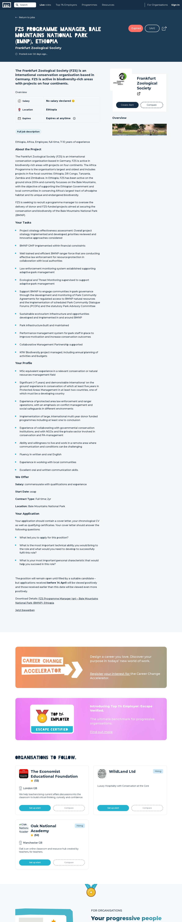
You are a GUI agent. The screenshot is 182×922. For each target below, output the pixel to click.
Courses (57, 891)
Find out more (101, 732)
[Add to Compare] (151, 105)
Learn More (106, 810)
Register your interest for (110, 674)
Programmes (89, 4)
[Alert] (127, 105)
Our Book (134, 891)
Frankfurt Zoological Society (147, 83)
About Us (134, 881)
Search (22, 4)
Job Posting (97, 886)
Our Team (134, 886)
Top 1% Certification (101, 891)
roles (45, 5)
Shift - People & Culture (103, 897)
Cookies (53, 911)
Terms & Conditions (23, 911)
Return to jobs (25, 17)
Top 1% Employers (66, 4)
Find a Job (58, 886)
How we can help (100, 881)
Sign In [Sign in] (175, 4)
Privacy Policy (41, 911)
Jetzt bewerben (25, 610)
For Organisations (157, 4)
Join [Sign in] (55, 881)
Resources (108, 4)
